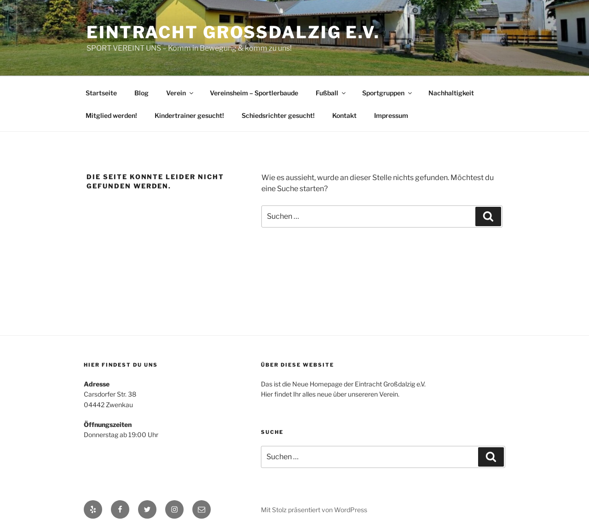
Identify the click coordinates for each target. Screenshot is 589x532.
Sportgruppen (387, 93)
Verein (180, 93)
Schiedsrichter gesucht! (278, 115)
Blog (141, 93)
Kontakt (344, 115)
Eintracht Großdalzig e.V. (233, 32)
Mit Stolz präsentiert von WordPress (314, 510)
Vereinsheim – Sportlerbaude (254, 93)
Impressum (391, 115)
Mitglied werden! (111, 115)
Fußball (331, 93)
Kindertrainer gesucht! (189, 115)
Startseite (101, 93)
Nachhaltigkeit (451, 93)
